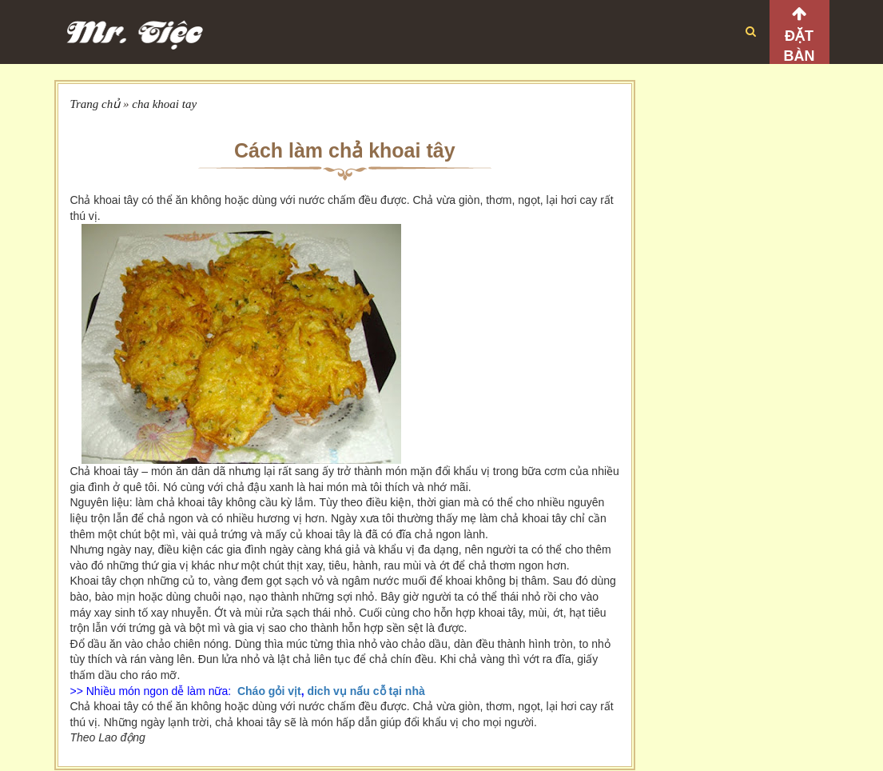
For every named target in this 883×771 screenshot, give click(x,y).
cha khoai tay (164, 104)
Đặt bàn (799, 46)
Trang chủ (95, 104)
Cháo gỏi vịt (269, 691)
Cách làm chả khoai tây (344, 150)
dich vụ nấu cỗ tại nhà (365, 691)
